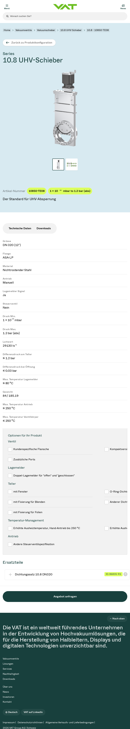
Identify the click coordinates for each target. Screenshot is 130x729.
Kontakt (7, 701)
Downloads (9, 679)
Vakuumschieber (46, 30)
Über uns (7, 686)
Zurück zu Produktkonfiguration (31, 42)
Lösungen (8, 663)
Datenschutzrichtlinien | (31, 722)
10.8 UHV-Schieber (71, 30)
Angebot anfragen (65, 596)
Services (7, 668)
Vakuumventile (24, 30)
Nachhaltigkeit (11, 673)
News (6, 691)
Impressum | (9, 722)
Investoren (8, 697)
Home (7, 30)
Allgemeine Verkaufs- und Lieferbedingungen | (70, 722)
